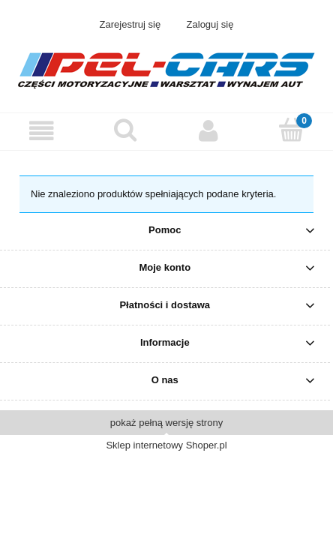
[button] (41, 130)
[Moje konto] (208, 130)
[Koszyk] (291, 129)
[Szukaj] (124, 129)
